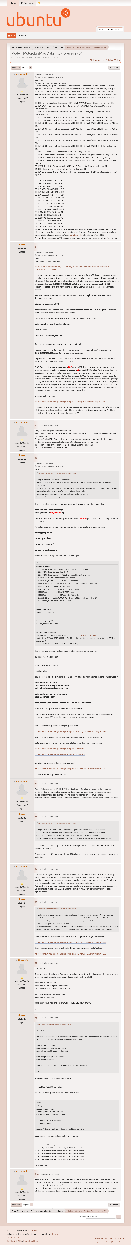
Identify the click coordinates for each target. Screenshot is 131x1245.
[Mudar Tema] (39, 3)
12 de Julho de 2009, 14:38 (44, 252)
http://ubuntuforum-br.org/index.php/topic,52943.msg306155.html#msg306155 (70, 953)
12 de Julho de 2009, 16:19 (44, 463)
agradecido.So (76, 235)
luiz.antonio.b (22, 74)
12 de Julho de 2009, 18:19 (49, 784)
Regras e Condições (103, 1242)
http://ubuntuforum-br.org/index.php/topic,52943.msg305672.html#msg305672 (70, 768)
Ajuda (91, 1242)
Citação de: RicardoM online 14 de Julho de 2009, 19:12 (55, 1024)
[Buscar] (108, 29)
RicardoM (23, 960)
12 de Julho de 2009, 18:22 (49, 817)
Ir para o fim (16, 67)
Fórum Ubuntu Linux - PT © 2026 (109, 1238)
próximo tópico (113, 60)
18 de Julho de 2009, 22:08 (50, 1174)
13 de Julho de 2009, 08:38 (49, 869)
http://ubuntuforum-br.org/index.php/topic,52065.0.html (60, 748)
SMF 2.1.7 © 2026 (14, 1241)
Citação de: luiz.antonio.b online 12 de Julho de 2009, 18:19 (57, 823)
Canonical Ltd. (13, 1237)
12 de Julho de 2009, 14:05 (44, 74)
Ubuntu (54, 1234)
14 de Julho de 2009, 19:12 (49, 963)
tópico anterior (97, 60)
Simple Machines (30, 1241)
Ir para (82, 1217)
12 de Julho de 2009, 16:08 (49, 425)
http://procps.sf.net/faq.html (85, 635)
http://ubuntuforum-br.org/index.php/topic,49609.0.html (60, 754)
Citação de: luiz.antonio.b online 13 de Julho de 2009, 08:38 (57, 909)
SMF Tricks (32, 1230)
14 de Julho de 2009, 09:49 (49, 902)
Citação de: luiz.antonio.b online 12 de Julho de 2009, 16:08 (57, 473)
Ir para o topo (16, 1205)
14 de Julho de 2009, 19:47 (49, 1018)
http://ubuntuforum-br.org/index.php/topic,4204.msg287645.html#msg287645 (70, 401)
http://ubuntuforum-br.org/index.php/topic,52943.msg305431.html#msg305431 (70, 731)
